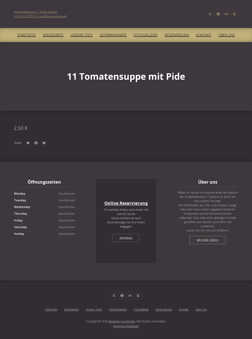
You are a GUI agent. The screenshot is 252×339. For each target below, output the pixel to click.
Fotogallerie (146, 35)
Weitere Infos (207, 240)
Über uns (226, 35)
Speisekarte (53, 35)
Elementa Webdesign (126, 326)
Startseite (26, 35)
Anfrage (126, 237)
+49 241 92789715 (25, 16)
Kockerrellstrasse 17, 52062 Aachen (35, 11)
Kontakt (203, 35)
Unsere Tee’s (82, 35)
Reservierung (176, 35)
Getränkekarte (113, 35)
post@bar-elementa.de (53, 16)
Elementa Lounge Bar (121, 321)
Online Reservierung (126, 203)
